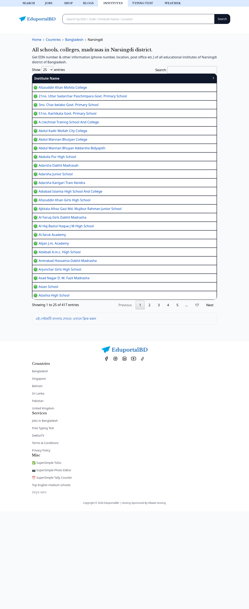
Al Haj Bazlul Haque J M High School (62, 292)
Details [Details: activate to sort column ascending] (205, 78)
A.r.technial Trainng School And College (64, 140)
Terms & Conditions (45, 541)
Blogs (88, 3)
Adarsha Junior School (51, 215)
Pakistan (38, 499)
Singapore (39, 476)
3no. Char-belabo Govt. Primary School (64, 115)
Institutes (113, 3)
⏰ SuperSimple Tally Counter (52, 575)
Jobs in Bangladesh (45, 518)
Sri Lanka (38, 491)
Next (209, 403)
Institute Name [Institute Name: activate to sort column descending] (46, 78)
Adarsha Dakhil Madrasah (54, 203)
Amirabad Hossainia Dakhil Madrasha (63, 341)
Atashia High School (49, 391)
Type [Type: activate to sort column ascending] (140, 78)
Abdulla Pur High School (53, 190)
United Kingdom (43, 506)
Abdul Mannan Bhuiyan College (58, 166)
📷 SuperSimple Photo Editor (51, 568)
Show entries (48, 69)
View (207, 89)
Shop (68, 3)
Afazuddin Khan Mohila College (58, 89)
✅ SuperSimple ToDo (46, 560)
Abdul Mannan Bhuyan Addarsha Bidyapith (67, 178)
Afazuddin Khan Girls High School (60, 254)
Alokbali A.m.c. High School (55, 329)
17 (197, 403)
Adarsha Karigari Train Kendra (57, 228)
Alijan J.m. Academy (49, 317)
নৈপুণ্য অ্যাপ (39, 590)
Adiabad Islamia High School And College (66, 241)
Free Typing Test (43, 526)
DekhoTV (38, 533)
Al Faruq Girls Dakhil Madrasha (58, 280)
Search (29, 3)
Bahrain (37, 484)
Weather (172, 3)
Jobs (48, 3)
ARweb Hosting (157, 600)
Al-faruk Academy (48, 304)
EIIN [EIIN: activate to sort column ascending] (124, 78)
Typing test (142, 3)
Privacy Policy (41, 548)
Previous (125, 403)
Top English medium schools (51, 583)
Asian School (44, 379)
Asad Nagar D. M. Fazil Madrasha (59, 366)
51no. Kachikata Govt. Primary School (63, 127)
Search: (186, 70)
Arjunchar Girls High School (55, 354)
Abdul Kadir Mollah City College (58, 153)
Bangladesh (40, 469)
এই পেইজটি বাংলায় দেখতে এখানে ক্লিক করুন (66, 416)
